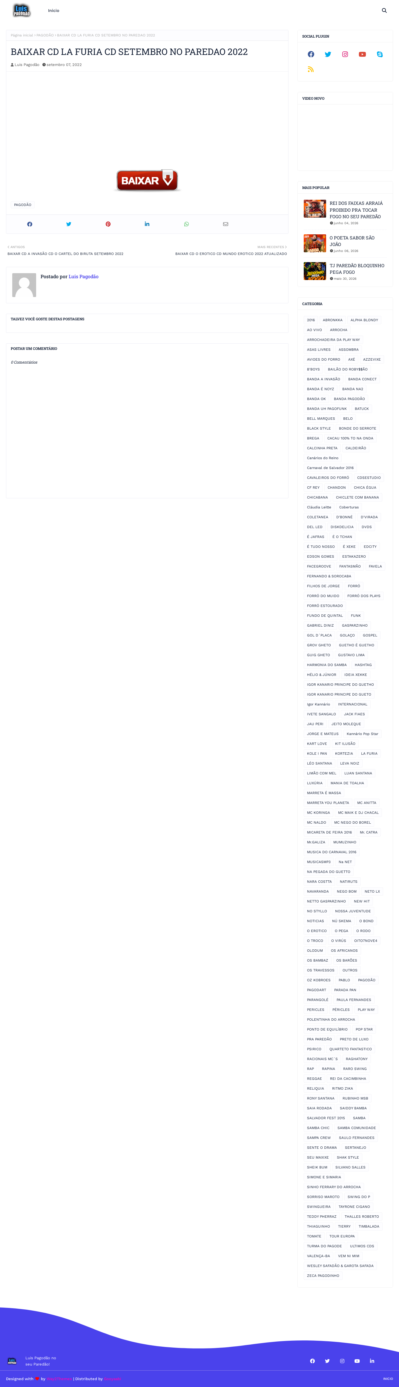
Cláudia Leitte (319, 507)
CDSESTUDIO (369, 478)
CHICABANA (317, 497)
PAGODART (316, 990)
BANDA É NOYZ (320, 389)
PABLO (344, 980)
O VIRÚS (338, 941)
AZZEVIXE (372, 359)
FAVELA (375, 566)
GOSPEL (370, 635)
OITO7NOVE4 (365, 941)
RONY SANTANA (320, 1098)
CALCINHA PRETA (322, 448)
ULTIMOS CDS (362, 1246)
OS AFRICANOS (344, 950)
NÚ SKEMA (341, 921)
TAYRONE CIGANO (354, 1207)
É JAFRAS (315, 537)
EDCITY (370, 547)
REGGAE (314, 1079)
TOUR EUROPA (342, 1236)
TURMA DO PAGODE (324, 1246)
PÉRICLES (341, 1010)
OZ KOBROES (319, 980)
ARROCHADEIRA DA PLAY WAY (333, 340)
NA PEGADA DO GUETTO (328, 872)
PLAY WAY (366, 1010)
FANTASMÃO (350, 566)
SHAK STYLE (348, 1157)
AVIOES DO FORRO (323, 359)
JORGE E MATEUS (323, 734)
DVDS (367, 527)
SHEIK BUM (317, 1167)
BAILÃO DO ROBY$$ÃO (348, 369)
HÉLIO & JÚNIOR (321, 675)
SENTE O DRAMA (322, 1147)
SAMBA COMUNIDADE (356, 1128)
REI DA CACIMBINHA (348, 1079)
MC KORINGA (318, 813)
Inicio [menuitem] (53, 10)
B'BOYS (313, 369)
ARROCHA (338, 330)
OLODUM (315, 950)
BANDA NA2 (352, 389)
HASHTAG (363, 665)
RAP (310, 1069)
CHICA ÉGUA (365, 487)
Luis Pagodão (27, 64)
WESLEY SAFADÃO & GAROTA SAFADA (340, 1266)
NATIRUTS (348, 881)
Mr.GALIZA (316, 842)
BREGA (313, 438)
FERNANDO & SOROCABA (329, 576)
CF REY (313, 487)
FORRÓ (354, 586)
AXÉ (351, 359)
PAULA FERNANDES (354, 1000)
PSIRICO (314, 1049)
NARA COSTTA (319, 881)
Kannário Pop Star (362, 734)
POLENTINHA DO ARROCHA (331, 1019)
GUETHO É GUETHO (356, 645)
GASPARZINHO (355, 625)
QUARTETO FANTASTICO (350, 1049)
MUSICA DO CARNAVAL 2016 (331, 852)
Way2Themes (59, 1379)
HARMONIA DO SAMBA (327, 665)
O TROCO (315, 941)
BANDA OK (316, 399)
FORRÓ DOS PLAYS (363, 596)
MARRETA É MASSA (324, 793)
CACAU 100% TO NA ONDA (350, 438)
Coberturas (349, 507)
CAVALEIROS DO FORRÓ (328, 478)
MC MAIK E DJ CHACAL (358, 813)
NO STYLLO (317, 911)
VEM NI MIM (348, 1256)
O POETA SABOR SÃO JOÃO (352, 241)
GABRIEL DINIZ (320, 625)
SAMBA (359, 1118)
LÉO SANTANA (319, 763)
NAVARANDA (318, 891)
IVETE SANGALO (321, 714)
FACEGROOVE (319, 566)
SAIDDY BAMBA (353, 1108)
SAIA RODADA (319, 1108)
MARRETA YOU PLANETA (328, 803)
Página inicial (22, 35)
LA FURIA (369, 753)
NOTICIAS (315, 921)
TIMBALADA (369, 1226)
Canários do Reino (322, 458)
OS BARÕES (346, 960)
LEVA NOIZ (349, 763)
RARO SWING (355, 1069)
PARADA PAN (345, 990)
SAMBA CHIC (318, 1128)
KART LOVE (317, 744)
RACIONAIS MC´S (322, 1059)
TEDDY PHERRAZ (322, 1216)
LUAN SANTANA (358, 773)
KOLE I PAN (317, 753)
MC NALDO (316, 822)
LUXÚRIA (315, 783)
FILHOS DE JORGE (323, 586)
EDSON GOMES (320, 556)
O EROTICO (317, 931)
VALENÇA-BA (318, 1256)
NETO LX (372, 891)
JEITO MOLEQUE (346, 724)
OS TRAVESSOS (320, 970)
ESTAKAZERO (354, 556)
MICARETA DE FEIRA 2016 (329, 832)
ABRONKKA (333, 320)
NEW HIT (362, 901)
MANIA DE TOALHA (347, 783)
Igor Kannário (318, 704)
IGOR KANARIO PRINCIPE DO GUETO (339, 694)
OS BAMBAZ (317, 960)
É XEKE (349, 547)
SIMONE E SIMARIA (324, 1177)
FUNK (356, 615)
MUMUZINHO (344, 842)
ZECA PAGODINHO (323, 1276)
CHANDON (337, 487)
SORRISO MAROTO (323, 1197)
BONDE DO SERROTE (357, 428)
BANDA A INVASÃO (323, 379)
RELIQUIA (315, 1088)
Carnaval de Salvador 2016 (330, 468)
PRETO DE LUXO (354, 1039)
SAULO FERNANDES (357, 1138)
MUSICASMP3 (319, 862)
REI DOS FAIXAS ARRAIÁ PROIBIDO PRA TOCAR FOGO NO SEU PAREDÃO (356, 209)
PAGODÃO (45, 35)
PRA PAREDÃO (319, 1039)
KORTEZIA (344, 753)
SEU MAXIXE (318, 1157)
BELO (348, 418)
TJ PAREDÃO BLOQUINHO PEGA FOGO (357, 268)
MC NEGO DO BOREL (352, 822)
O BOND (366, 921)
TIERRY (344, 1226)
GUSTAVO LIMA (351, 655)
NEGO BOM (347, 891)
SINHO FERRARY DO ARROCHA (334, 1187)
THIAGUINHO (318, 1226)
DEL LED (315, 527)
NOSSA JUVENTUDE (353, 911)
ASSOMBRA (349, 349)
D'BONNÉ (344, 517)
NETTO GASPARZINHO (326, 901)
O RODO (363, 931)
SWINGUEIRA (319, 1207)
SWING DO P (359, 1197)
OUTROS (350, 970)
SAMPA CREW (319, 1138)
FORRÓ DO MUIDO (323, 596)
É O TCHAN (342, 537)
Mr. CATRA (368, 832)
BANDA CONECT (362, 379)
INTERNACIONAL (352, 704)
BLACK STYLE (319, 428)
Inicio (388, 1379)
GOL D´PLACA (319, 635)
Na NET (345, 862)
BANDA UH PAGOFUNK (327, 409)
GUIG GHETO (318, 655)
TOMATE (314, 1236)
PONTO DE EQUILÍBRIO (327, 1029)
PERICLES (315, 1010)
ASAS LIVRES (319, 349)
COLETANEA (317, 517)
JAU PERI (315, 724)
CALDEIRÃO (356, 448)
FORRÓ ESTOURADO (325, 606)
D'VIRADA (369, 517)
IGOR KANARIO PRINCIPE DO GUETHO (340, 684)
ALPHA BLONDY (364, 320)
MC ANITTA (366, 803)
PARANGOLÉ (318, 1000)
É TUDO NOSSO (321, 547)
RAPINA (328, 1069)
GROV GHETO (319, 645)
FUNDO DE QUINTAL (325, 615)
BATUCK (362, 409)
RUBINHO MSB (355, 1098)
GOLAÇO (347, 635)
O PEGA (341, 931)
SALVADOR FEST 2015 (326, 1118)
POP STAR (364, 1029)
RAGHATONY (357, 1059)
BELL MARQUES (321, 418)
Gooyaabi (112, 1379)
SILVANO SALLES (350, 1167)
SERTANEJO (355, 1147)
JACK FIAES (354, 714)
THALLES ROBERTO (362, 1216)
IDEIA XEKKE (355, 675)
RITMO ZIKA (342, 1088)
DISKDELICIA (342, 527)
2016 (311, 320)
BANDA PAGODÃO (349, 399)
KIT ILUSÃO (345, 744)
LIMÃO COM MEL (321, 773)
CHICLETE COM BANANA (357, 497)
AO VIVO (314, 330)
